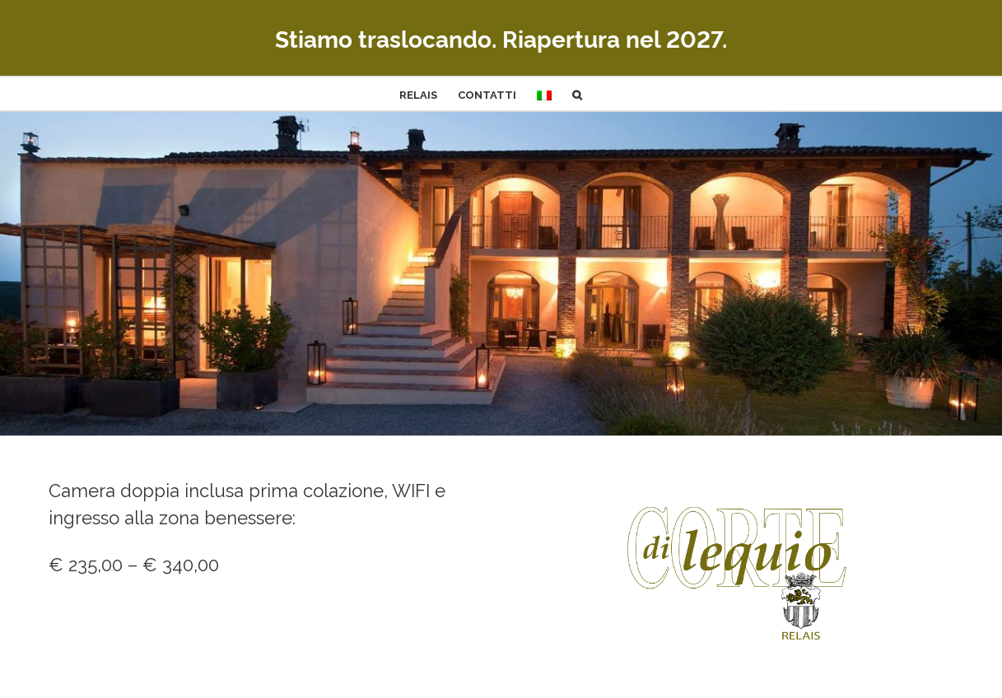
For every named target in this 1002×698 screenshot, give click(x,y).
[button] (577, 93)
